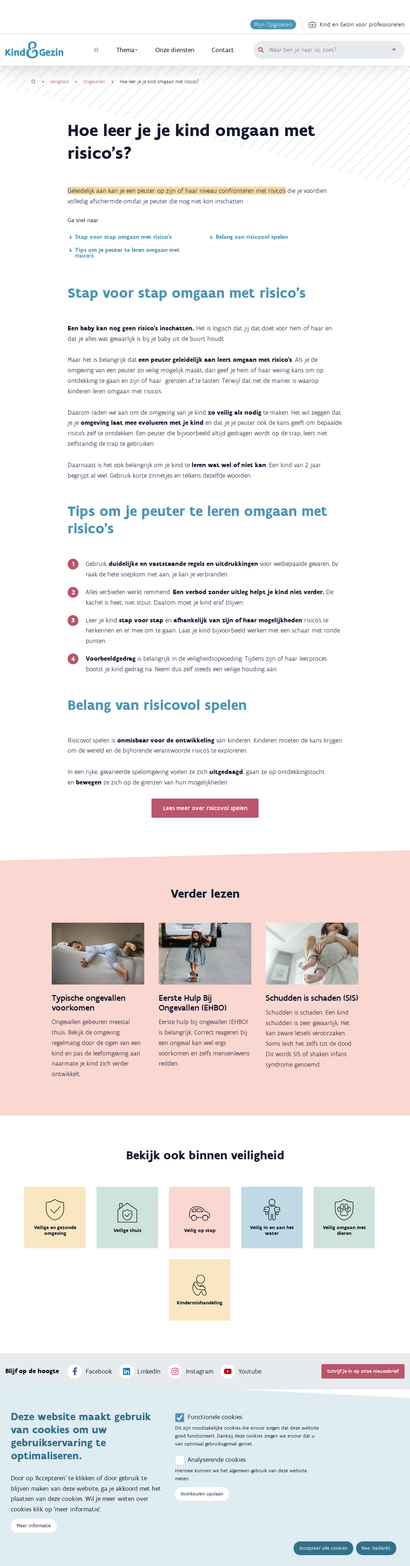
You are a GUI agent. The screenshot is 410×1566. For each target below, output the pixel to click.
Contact (223, 50)
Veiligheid (59, 81)
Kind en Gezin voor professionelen (357, 24)
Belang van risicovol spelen (248, 236)
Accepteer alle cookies (323, 1551)
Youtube (241, 1371)
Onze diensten (175, 50)
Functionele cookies (215, 1419)
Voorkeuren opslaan (201, 1496)
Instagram (190, 1371)
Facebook (90, 1371)
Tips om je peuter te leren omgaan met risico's (124, 252)
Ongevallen (94, 81)
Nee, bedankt (376, 1551)
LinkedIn (140, 1371)
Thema (127, 50)
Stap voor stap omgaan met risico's (120, 236)
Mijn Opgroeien (273, 24)
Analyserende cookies (217, 1462)
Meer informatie (34, 1528)
